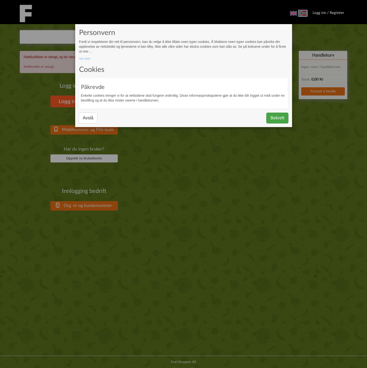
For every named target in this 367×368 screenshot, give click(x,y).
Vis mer (84, 59)
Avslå (88, 118)
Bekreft (277, 118)
